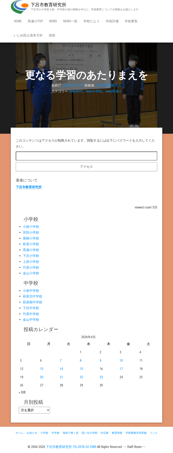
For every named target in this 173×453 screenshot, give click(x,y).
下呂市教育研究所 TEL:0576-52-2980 (71, 447)
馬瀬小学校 (31, 250)
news (53, 21)
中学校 (55, 432)
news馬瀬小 (113, 91)
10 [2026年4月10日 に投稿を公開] (121, 360)
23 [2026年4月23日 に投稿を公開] (101, 377)
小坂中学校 (31, 291)
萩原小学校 (31, 244)
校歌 (52, 35)
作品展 (105, 432)
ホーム (19, 432)
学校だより (91, 21)
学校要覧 (131, 21)
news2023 (75, 91)
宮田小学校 (31, 232)
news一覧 (70, 21)
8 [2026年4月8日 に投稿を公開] (80, 360)
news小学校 (94, 91)
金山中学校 (31, 320)
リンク (154, 432)
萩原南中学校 (32, 302)
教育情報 (117, 432)
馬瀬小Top (35, 21)
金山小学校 (31, 273)
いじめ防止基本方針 (28, 35)
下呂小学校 (31, 256)
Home (18, 21)
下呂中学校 (31, 308)
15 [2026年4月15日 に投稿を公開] (81, 369)
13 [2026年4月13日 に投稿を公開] (41, 369)
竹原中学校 (31, 314)
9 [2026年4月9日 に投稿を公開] (100, 360)
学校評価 (112, 21)
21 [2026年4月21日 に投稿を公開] (61, 377)
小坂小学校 (31, 227)
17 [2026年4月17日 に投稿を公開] (121, 369)
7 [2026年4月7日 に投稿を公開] (60, 360)
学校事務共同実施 (136, 432)
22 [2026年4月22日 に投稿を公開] (81, 377)
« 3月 (22, 392)
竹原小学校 (31, 267)
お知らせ (32, 432)
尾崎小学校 (31, 238)
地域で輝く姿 (70, 432)
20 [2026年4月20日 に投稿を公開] (41, 377)
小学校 (44, 432)
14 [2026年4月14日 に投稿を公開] (61, 369)
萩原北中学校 (32, 296)
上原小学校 (31, 262)
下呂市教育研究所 (48, 4)
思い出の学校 (89, 432)
